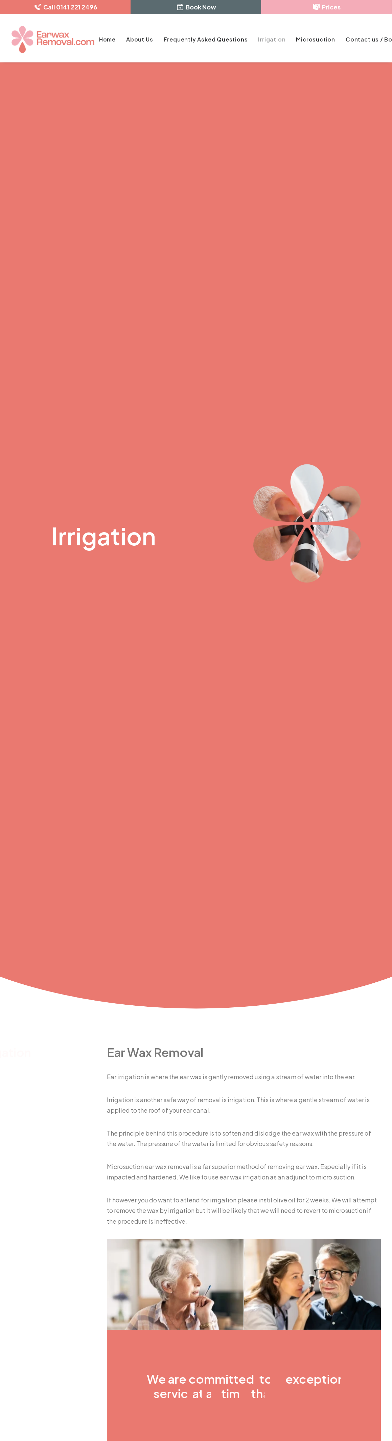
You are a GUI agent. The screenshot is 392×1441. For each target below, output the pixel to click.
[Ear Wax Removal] (52, 39)
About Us (139, 39)
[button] (13, 1378)
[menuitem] (107, 39)
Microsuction (315, 39)
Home (107, 39)
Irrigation (271, 39)
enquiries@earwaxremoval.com (63, 1301)
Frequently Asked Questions (206, 39)
